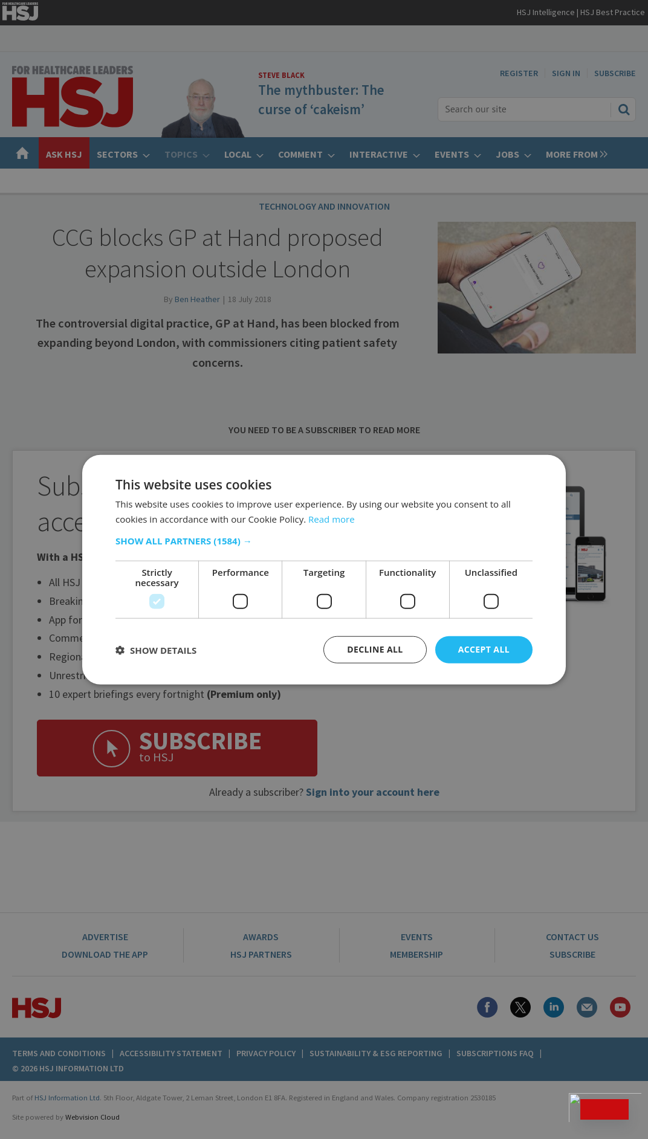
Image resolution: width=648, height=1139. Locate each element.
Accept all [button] (484, 649)
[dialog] (324, 569)
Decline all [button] (375, 649)
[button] (324, 540)
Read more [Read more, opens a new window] (331, 518)
